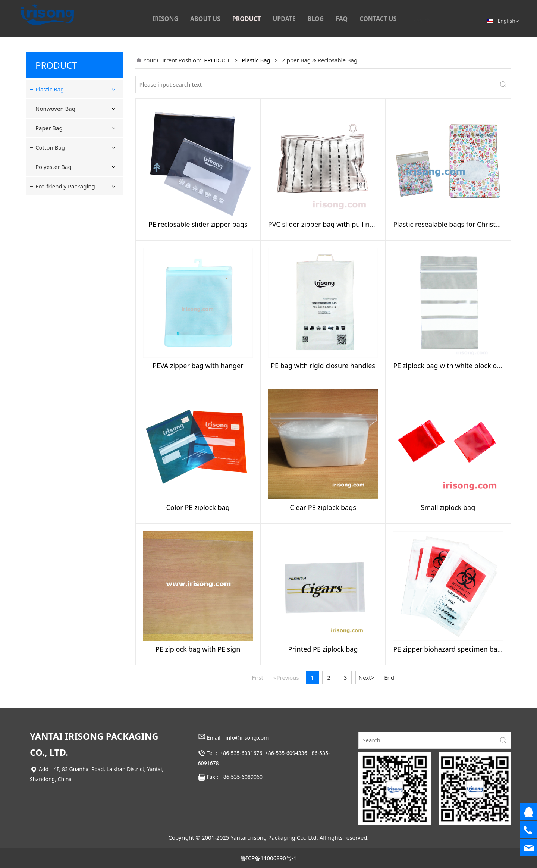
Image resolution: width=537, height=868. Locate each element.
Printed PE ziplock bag (323, 649)
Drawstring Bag (63, 159)
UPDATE (284, 19)
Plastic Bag (49, 89)
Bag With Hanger (65, 145)
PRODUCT (246, 19)
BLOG (316, 19)
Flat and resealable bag (73, 107)
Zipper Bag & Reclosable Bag (74, 126)
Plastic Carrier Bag (67, 172)
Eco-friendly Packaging (65, 293)
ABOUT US (205, 19)
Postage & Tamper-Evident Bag (77, 191)
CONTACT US (377, 19)
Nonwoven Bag (55, 215)
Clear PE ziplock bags (323, 507)
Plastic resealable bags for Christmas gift (457, 224)
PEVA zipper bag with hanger (198, 365)
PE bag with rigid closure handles (323, 365)
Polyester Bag (53, 274)
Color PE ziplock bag (197, 507)
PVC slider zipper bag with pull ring (323, 224)
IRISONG (165, 19)
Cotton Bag (50, 254)
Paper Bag (49, 235)
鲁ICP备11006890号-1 (269, 858)
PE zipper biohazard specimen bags (449, 649)
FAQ (342, 19)
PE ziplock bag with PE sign (198, 649)
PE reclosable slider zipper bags (198, 224)
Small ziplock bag (448, 507)
